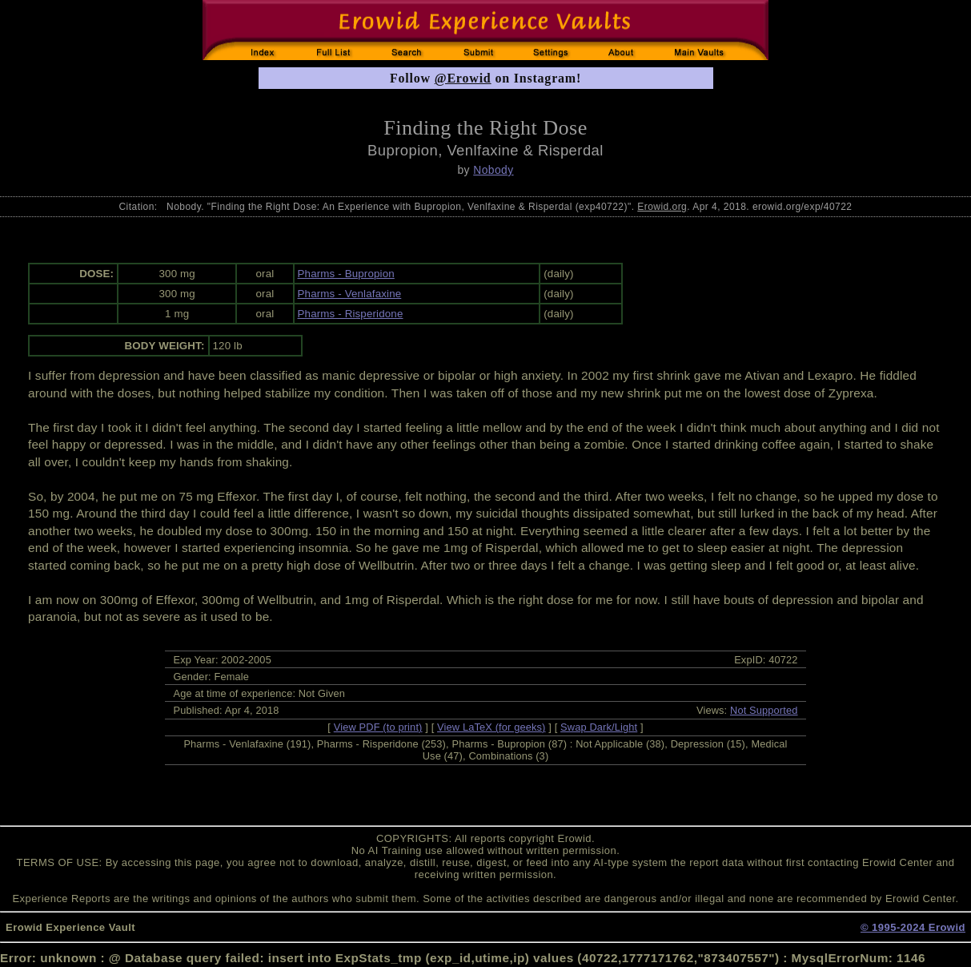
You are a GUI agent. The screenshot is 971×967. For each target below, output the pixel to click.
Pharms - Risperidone (350, 314)
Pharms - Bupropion (346, 274)
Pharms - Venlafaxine (350, 294)
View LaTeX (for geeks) (491, 727)
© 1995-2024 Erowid (913, 927)
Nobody (493, 169)
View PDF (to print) (378, 727)
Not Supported (764, 710)
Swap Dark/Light (598, 727)
